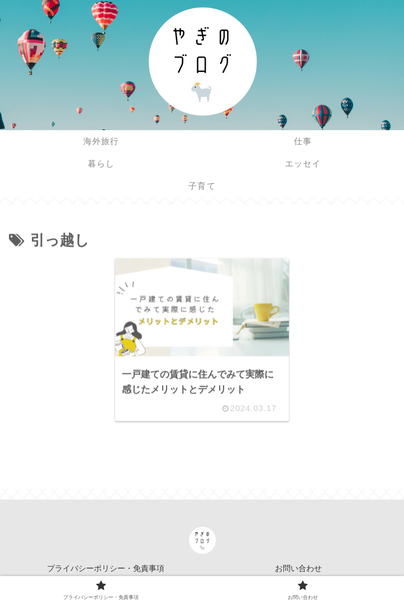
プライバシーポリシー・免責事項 (105, 568)
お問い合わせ (298, 568)
